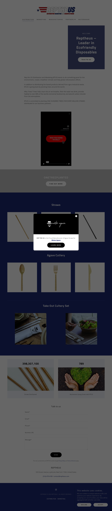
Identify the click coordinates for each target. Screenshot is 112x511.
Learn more (56, 245)
